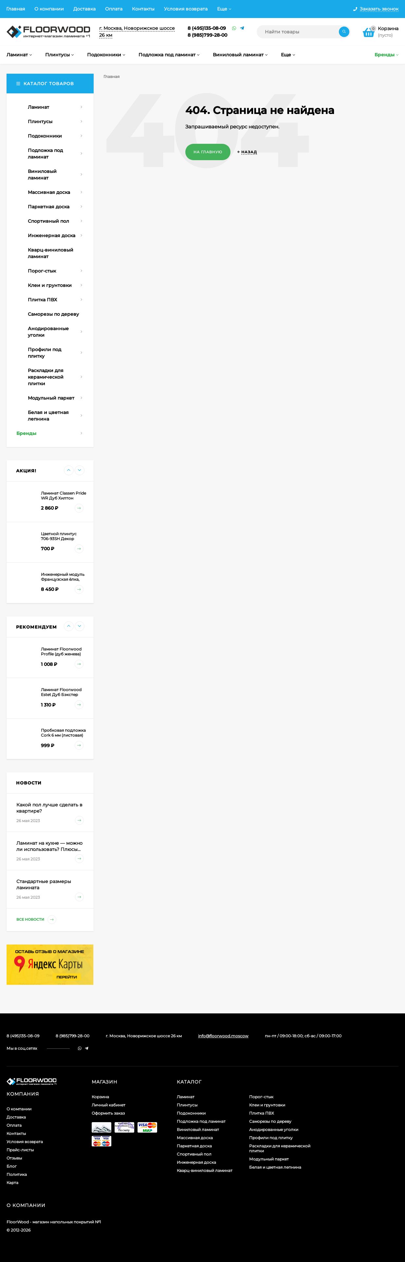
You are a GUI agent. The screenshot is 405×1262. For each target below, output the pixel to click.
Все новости (36, 919)
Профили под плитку (271, 1137)
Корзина (100, 1096)
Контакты (143, 9)
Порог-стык (261, 1096)
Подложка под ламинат (201, 1121)
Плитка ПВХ (261, 1113)
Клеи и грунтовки (267, 1104)
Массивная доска (195, 1137)
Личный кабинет (108, 1104)
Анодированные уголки (273, 1129)
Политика (17, 1174)
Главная (15, 9)
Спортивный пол (194, 1154)
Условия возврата (186, 9)
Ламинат (185, 1096)
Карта (12, 1182)
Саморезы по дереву (270, 1121)
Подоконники (191, 1113)
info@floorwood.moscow (223, 1035)
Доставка (84, 9)
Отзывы (14, 1158)
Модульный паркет (269, 1159)
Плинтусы (187, 1104)
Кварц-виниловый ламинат (204, 1170)
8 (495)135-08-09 (207, 28)
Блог (12, 1166)
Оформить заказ (108, 1113)
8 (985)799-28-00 (207, 35)
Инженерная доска (196, 1162)
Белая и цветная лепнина (275, 1167)
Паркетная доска (194, 1145)
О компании (49, 9)
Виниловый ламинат (198, 1129)
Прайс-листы (20, 1149)
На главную (207, 152)
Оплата (113, 9)
